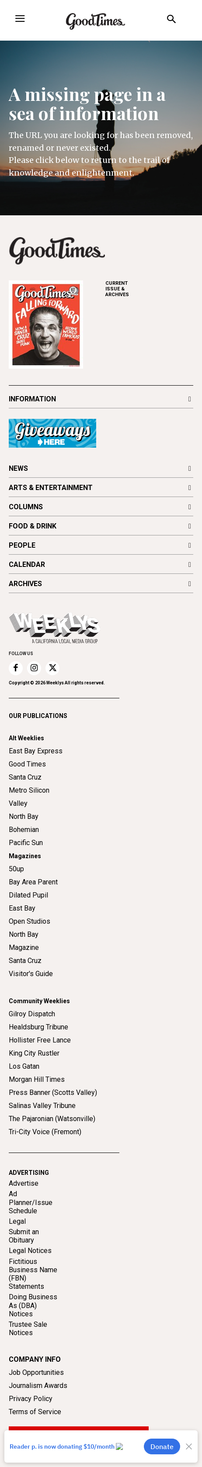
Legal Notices (30, 1250)
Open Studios (29, 921)
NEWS (18, 468)
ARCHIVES (149, 288)
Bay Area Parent (33, 882)
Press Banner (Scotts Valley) (53, 1092)
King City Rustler (34, 1053)
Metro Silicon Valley (29, 797)
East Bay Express (36, 751)
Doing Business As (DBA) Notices (33, 1305)
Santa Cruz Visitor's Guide (31, 967)
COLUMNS (26, 507)
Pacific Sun (26, 843)
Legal (17, 1221)
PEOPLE (22, 545)
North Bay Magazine (24, 941)
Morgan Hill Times (37, 1079)
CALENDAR (27, 564)
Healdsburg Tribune (38, 1027)
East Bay (22, 908)
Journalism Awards (38, 1385)
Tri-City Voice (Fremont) (45, 1132)
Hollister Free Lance (40, 1040)
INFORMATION (32, 399)
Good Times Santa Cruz (27, 770)
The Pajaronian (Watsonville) (52, 1119)
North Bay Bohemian (24, 823)
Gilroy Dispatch (32, 1014)
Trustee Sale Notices (28, 1328)
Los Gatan (24, 1066)
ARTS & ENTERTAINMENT (51, 487)
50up (16, 869)
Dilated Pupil (28, 895)
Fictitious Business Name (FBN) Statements (33, 1274)
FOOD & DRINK (32, 526)
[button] (171, 20)
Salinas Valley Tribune (42, 1105)
